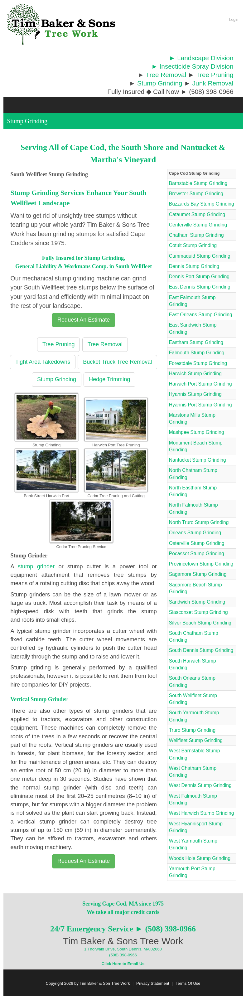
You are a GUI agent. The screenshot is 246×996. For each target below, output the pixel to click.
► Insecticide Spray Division (192, 66)
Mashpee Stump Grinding (196, 432)
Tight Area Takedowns (42, 362)
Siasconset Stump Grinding (198, 612)
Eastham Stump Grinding (196, 342)
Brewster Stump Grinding (196, 193)
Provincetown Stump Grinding (201, 563)
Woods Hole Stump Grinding (199, 858)
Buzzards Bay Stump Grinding (201, 203)
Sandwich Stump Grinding (197, 602)
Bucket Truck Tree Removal (117, 362)
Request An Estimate (83, 320)
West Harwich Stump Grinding (201, 813)
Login (233, 19)
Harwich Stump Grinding (195, 373)
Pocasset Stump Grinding (196, 553)
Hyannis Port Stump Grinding (200, 404)
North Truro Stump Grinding (199, 522)
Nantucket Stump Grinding (197, 460)
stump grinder (36, 566)
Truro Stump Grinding (192, 730)
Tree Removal (166, 74)
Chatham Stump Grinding (196, 235)
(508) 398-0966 (123, 955)
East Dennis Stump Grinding (199, 286)
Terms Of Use (188, 983)
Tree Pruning (214, 74)
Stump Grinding (159, 83)
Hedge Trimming (109, 379)
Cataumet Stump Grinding (197, 214)
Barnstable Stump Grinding (198, 183)
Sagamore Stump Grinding (198, 574)
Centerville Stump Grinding (198, 224)
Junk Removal (213, 83)
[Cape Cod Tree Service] (61, 24)
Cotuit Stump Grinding (193, 245)
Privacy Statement (152, 983)
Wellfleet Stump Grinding (196, 740)
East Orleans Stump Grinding (200, 314)
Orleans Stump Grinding (195, 532)
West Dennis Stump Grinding (200, 785)
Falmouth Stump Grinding (196, 352)
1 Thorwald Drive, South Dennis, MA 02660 (123, 949)
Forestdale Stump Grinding (198, 363)
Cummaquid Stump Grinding (199, 256)
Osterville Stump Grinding (196, 543)
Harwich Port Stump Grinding (200, 383)
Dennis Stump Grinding (194, 266)
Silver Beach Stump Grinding (200, 622)
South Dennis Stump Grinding (201, 650)
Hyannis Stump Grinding (195, 394)
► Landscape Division (201, 57)
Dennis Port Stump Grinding (199, 276)
